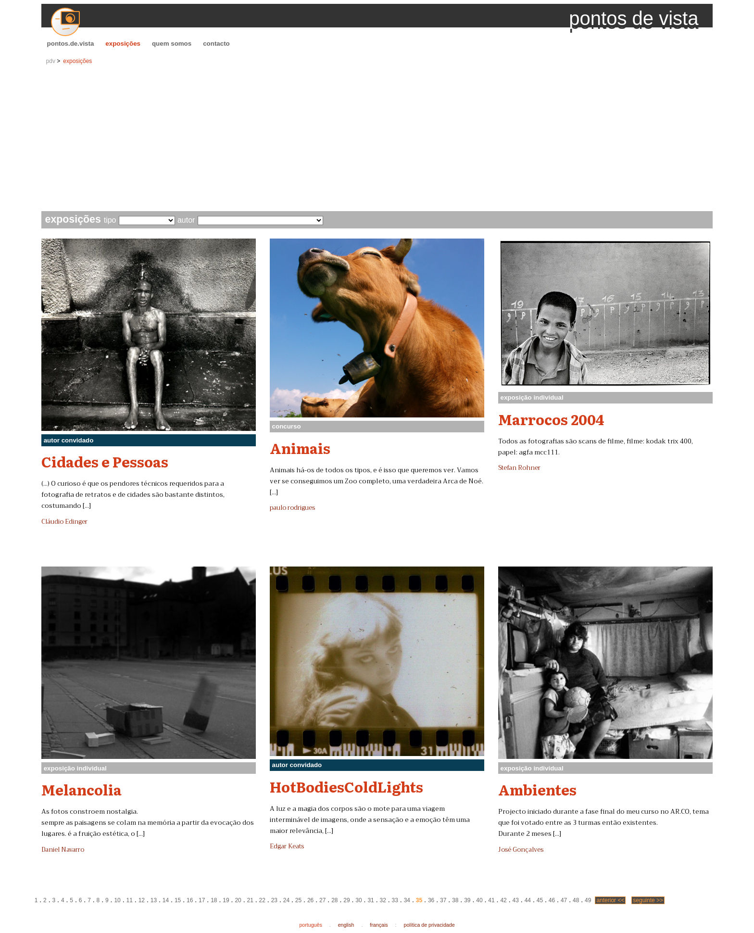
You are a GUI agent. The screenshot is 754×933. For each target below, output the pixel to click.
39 (467, 900)
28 (334, 900)
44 (528, 900)
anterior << (610, 900)
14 (166, 900)
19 (226, 900)
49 (588, 900)
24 (286, 900)
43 (516, 900)
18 (214, 900)
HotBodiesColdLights (346, 786)
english (346, 925)
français (379, 925)
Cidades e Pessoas (104, 461)
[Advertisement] (377, 139)
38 (455, 900)
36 (431, 900)
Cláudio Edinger (64, 522)
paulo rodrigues (292, 508)
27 (322, 900)
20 (238, 900)
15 (178, 900)
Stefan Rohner (519, 468)
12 (141, 900)
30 (358, 900)
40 (479, 900)
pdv (50, 61)
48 (576, 900)
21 (250, 900)
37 (443, 900)
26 (310, 900)
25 (298, 900)
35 (419, 900)
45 (540, 900)
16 (190, 900)
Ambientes (537, 789)
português (310, 925)
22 (262, 900)
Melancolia (81, 789)
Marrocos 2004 (551, 418)
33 (395, 900)
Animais (300, 447)
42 (503, 900)
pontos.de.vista (70, 43)
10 (117, 900)
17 (202, 900)
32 (383, 900)
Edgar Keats (287, 846)
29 (346, 900)
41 (491, 900)
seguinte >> (648, 900)
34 (407, 900)
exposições (122, 43)
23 (274, 900)
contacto (216, 43)
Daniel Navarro (62, 850)
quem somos (171, 43)
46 (552, 900)
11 (129, 900)
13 (154, 900)
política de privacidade (429, 925)
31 (370, 900)
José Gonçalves (520, 850)
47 (564, 900)
